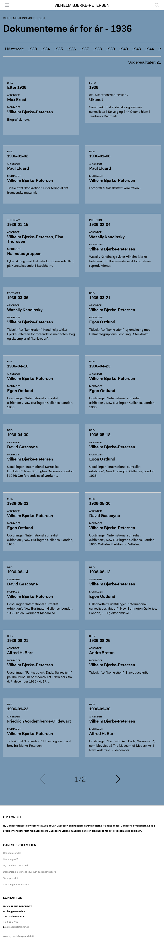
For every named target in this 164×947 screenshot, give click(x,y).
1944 (149, 49)
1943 (136, 49)
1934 (45, 49)
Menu (7, 5)
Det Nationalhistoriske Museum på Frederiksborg (29, 872)
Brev (10, 83)
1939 (110, 49)
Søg (157, 5)
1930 (32, 49)
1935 (58, 49)
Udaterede (14, 49)
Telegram (13, 220)
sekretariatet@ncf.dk (17, 927)
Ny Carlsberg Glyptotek (15, 866)
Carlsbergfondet (12, 853)
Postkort (95, 220)
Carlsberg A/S (10, 859)
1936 (71, 49)
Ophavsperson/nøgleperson (108, 95)
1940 (123, 49)
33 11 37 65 (11, 922)
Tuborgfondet (10, 878)
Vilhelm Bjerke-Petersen (82, 6)
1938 (97, 49)
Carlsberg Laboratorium (16, 884)
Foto (92, 83)
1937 (84, 49)
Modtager (14, 107)
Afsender (13, 95)
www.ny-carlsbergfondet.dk (18, 936)
